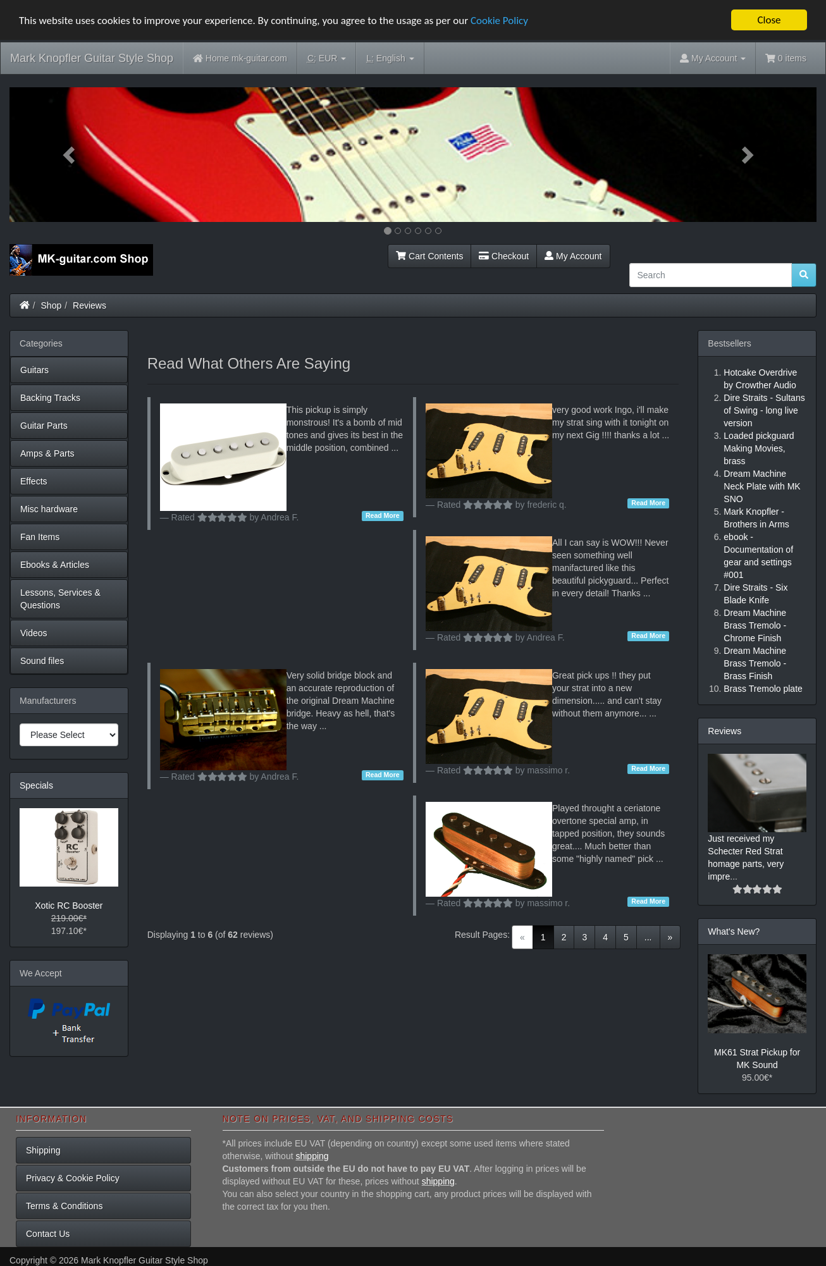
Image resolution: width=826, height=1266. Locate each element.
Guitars (34, 370)
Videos (33, 633)
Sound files (42, 661)
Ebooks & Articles (54, 565)
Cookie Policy (499, 20)
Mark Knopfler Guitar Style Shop (91, 58)
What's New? (734, 931)
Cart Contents (429, 256)
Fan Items (39, 537)
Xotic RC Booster (68, 905)
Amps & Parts (47, 453)
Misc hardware (49, 509)
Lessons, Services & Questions (60, 598)
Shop (51, 305)
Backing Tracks (50, 398)
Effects (33, 481)
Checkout (504, 256)
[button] (69, 154)
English (390, 58)
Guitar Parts (44, 426)
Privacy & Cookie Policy (73, 1178)
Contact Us (48, 1234)
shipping (311, 1156)
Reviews (89, 305)
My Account (573, 256)
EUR (326, 58)
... (648, 937)
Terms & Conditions (64, 1206)
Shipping (43, 1150)
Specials (36, 785)
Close (768, 20)
